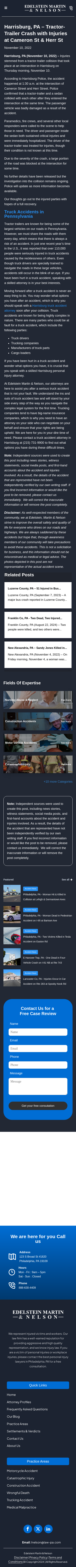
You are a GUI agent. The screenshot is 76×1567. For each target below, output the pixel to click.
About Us (13, 1446)
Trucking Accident (20, 1500)
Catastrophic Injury (20, 1478)
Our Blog (13, 1416)
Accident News (30, 889)
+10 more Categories (58, 781)
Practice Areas (17, 1424)
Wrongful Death (18, 1493)
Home (11, 1395)
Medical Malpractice (21, 1507)
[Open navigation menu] (6, 8)
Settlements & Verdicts (23, 1431)
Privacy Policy (38, 1557)
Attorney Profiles (19, 1402)
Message (16, 1073)
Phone (14, 1056)
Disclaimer (21, 1557)
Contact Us (15, 1438)
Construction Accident (23, 1485)
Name (14, 1023)
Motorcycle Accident (22, 1471)
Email (14, 1040)
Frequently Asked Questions (27, 1409)
